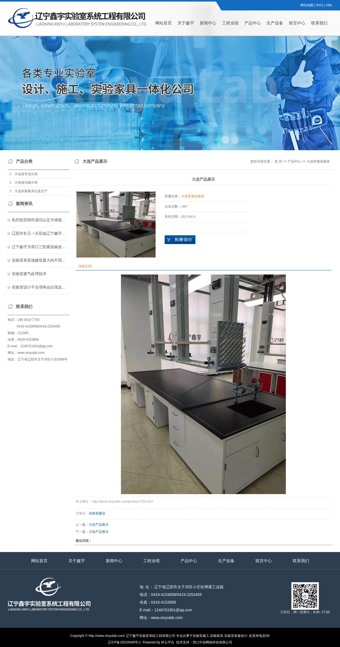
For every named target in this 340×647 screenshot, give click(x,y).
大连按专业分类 (26, 174)
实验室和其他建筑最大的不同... (38, 260)
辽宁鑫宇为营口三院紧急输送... (38, 247)
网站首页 (163, 23)
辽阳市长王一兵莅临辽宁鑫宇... (38, 233)
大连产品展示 (99, 524)
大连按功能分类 (26, 182)
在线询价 (180, 239)
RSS (319, 5)
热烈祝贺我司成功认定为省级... (38, 220)
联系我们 (319, 23)
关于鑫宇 (186, 23)
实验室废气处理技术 (29, 273)
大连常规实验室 (318, 161)
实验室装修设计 (235, 636)
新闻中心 (208, 23)
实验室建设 (97, 513)
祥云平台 (167, 642)
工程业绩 (230, 23)
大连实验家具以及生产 (31, 191)
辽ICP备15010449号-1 (124, 642)
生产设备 (275, 23)
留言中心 (297, 23)
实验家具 (216, 636)
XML (329, 5)
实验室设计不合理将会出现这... (38, 287)
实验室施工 (201, 636)
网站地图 (307, 5)
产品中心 (252, 23)
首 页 (278, 161)
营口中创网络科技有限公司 (212, 642)
